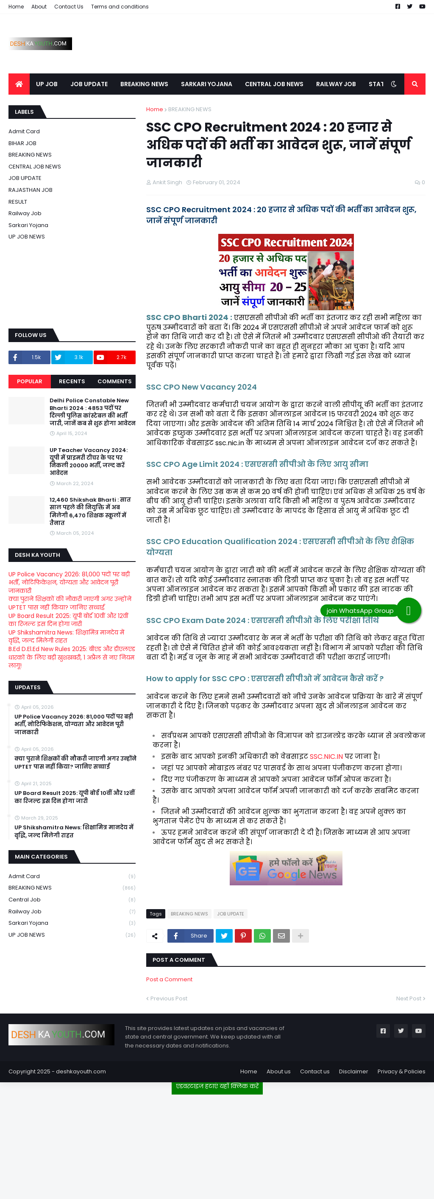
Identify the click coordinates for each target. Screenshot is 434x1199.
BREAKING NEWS (189, 109)
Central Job (72, 900)
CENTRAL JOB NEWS (34, 167)
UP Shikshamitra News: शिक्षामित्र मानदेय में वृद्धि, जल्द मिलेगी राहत (66, 636)
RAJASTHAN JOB (30, 190)
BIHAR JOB (22, 143)
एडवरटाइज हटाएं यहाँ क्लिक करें (217, 1086)
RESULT (17, 202)
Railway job (25, 213)
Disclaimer (353, 1071)
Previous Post (168, 998)
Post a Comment (169, 979)
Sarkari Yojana (28, 225)
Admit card (24, 131)
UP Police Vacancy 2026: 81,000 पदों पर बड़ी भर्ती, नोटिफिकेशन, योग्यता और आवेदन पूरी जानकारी (69, 582)
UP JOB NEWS (26, 237)
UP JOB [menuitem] (47, 84)
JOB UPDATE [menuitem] (89, 84)
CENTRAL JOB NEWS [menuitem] (274, 84)
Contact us (315, 1071)
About (39, 6)
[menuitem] (19, 84)
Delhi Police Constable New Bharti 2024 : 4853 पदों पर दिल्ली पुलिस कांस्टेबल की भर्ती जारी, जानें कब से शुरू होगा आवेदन (93, 412)
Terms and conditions (120, 6)
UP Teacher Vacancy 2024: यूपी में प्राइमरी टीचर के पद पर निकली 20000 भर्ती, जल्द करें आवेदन (89, 461)
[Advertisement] (217, 1143)
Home (16, 6)
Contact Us (68, 6)
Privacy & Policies (402, 1071)
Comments (114, 381)
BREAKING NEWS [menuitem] (144, 84)
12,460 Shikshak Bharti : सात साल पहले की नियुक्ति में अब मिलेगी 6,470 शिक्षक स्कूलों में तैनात (90, 511)
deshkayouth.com (81, 1071)
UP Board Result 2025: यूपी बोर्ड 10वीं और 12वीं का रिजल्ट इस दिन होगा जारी (68, 620)
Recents (72, 381)
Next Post (408, 998)
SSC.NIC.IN (326, 756)
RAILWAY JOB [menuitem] (336, 84)
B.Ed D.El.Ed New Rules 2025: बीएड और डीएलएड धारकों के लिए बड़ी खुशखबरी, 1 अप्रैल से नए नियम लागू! (71, 657)
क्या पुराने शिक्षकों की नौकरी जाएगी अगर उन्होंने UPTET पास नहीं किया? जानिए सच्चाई (69, 603)
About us (279, 1071)
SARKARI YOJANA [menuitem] (206, 84)
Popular (29, 381)
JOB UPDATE (230, 913)
